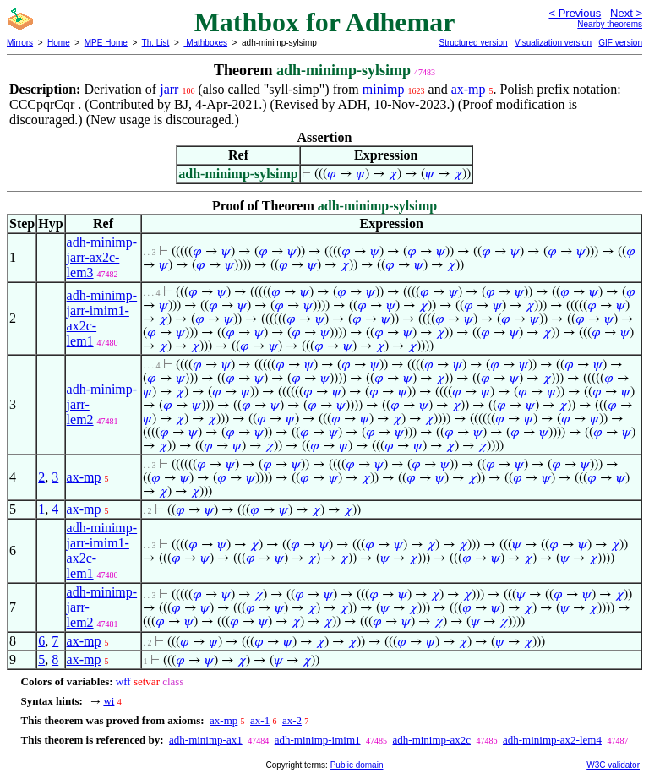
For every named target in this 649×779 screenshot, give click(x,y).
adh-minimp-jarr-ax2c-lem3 (102, 257)
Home (58, 42)
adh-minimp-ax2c (432, 739)
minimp (384, 89)
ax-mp (468, 89)
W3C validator (613, 765)
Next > (626, 13)
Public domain (357, 765)
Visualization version (553, 42)
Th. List (156, 42)
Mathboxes (205, 42)
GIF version (620, 42)
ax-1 (260, 720)
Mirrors (20, 42)
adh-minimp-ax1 (206, 739)
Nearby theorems (609, 24)
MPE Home (106, 42)
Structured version (473, 42)
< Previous (574, 13)
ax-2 (292, 720)
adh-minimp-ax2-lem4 (552, 739)
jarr (169, 89)
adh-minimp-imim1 (318, 739)
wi (108, 701)
